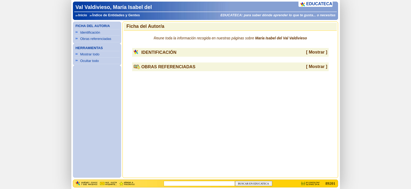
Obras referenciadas (95, 39)
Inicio (82, 15)
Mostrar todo (89, 54)
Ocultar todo (89, 61)
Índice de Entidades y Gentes (116, 15)
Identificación (90, 32)
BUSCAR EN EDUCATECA (253, 183)
